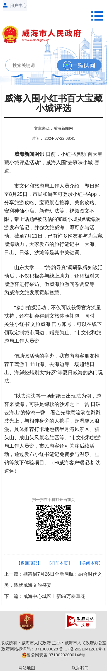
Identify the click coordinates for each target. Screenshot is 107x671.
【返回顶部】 (29, 563)
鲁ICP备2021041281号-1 (82, 649)
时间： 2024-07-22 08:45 (53, 138)
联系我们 (80, 667)
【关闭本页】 (90, 563)
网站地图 (26, 667)
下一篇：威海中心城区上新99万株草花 (44, 596)
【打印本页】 (59, 563)
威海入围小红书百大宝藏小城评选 (53, 103)
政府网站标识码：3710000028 (29, 649)
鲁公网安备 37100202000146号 (54, 654)
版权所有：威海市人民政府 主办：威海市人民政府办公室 (53, 642)
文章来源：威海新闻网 (53, 128)
